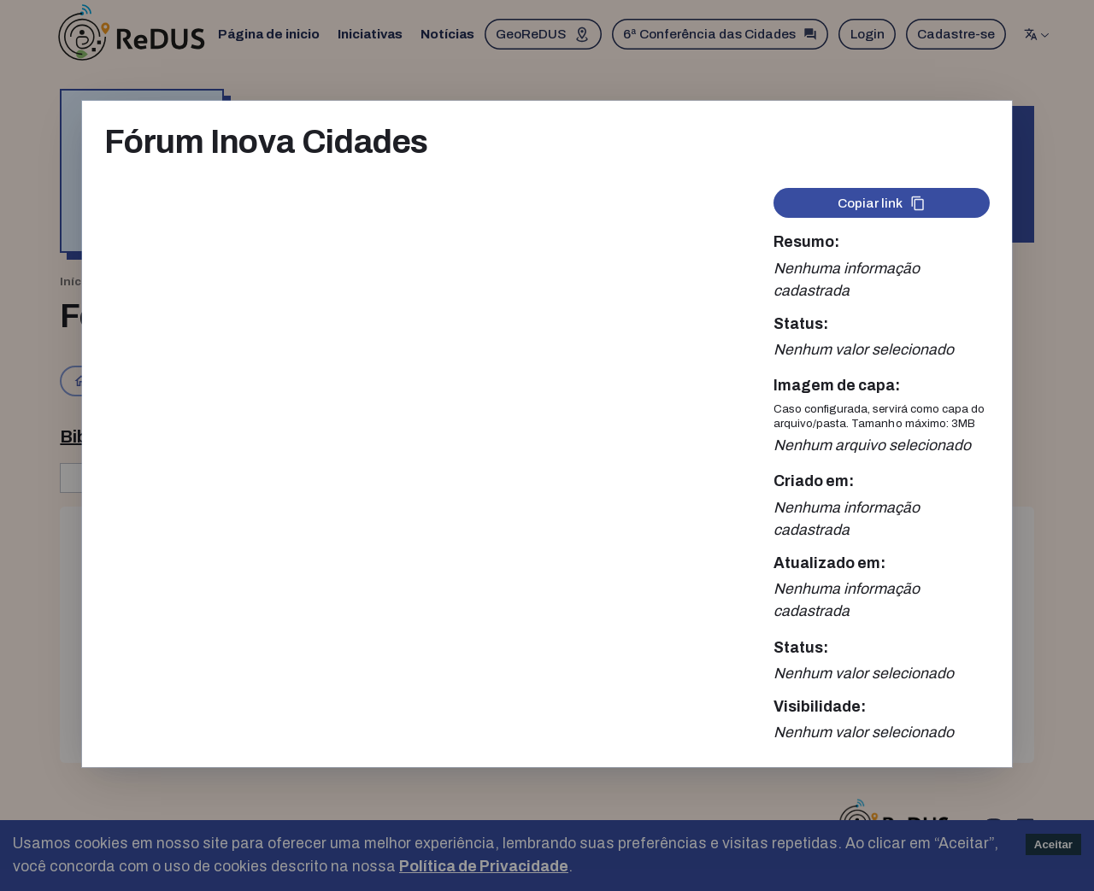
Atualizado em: (829, 563)
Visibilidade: (819, 707)
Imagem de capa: (836, 386)
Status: (800, 324)
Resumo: (806, 242)
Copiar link (882, 203)
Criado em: (813, 481)
